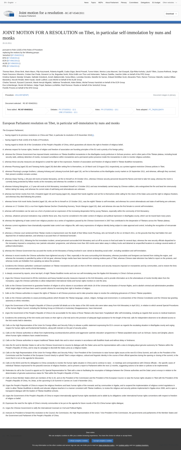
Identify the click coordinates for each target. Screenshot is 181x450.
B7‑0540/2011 (17, 55)
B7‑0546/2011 (13, 58)
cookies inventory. (142, 448)
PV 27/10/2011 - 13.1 (109, 110)
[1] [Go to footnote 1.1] (93, 135)
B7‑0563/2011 (14, 63)
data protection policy (106, 448)
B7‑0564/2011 (13, 66)
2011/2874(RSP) (22, 95)
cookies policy (124, 448)
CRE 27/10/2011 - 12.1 (68, 112)
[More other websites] (169, 2)
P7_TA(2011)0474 (156, 110)
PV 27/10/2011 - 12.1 (67, 110)
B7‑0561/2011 (13, 61)
